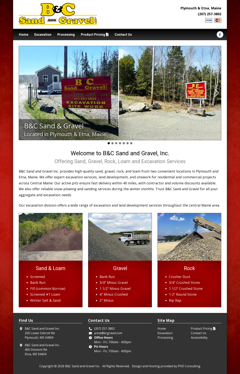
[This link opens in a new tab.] (220, 34)
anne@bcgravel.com (108, 333)
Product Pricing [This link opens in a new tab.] (95, 34)
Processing (66, 34)
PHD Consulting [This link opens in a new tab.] (189, 366)
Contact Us (123, 34)
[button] (23, 93)
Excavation (42, 34)
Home (23, 34)
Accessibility (199, 337)
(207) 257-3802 (209, 14)
